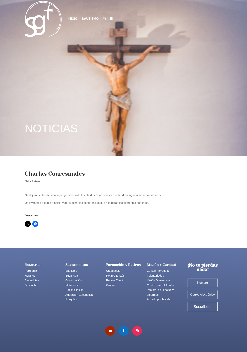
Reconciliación (74, 289)
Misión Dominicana (159, 280)
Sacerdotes (32, 280)
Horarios (30, 275)
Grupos (110, 285)
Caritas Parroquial (158, 270)
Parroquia (31, 270)
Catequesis (113, 270)
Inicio (72, 18)
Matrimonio (72, 285)
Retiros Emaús (115, 275)
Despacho (31, 285)
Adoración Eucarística (79, 294)
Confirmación (73, 280)
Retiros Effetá (114, 280)
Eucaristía (71, 275)
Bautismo (90, 18)
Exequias (71, 299)
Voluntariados (155, 275)
